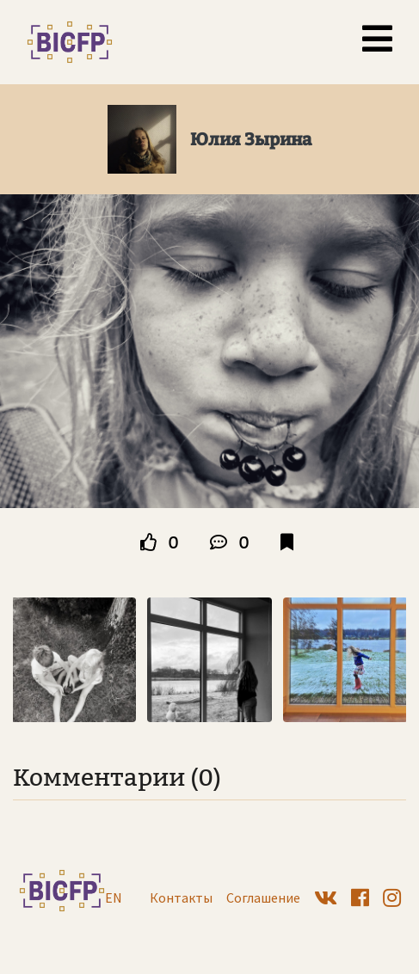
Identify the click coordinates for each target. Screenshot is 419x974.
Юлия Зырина (250, 139)
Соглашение (263, 897)
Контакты (181, 897)
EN (113, 897)
